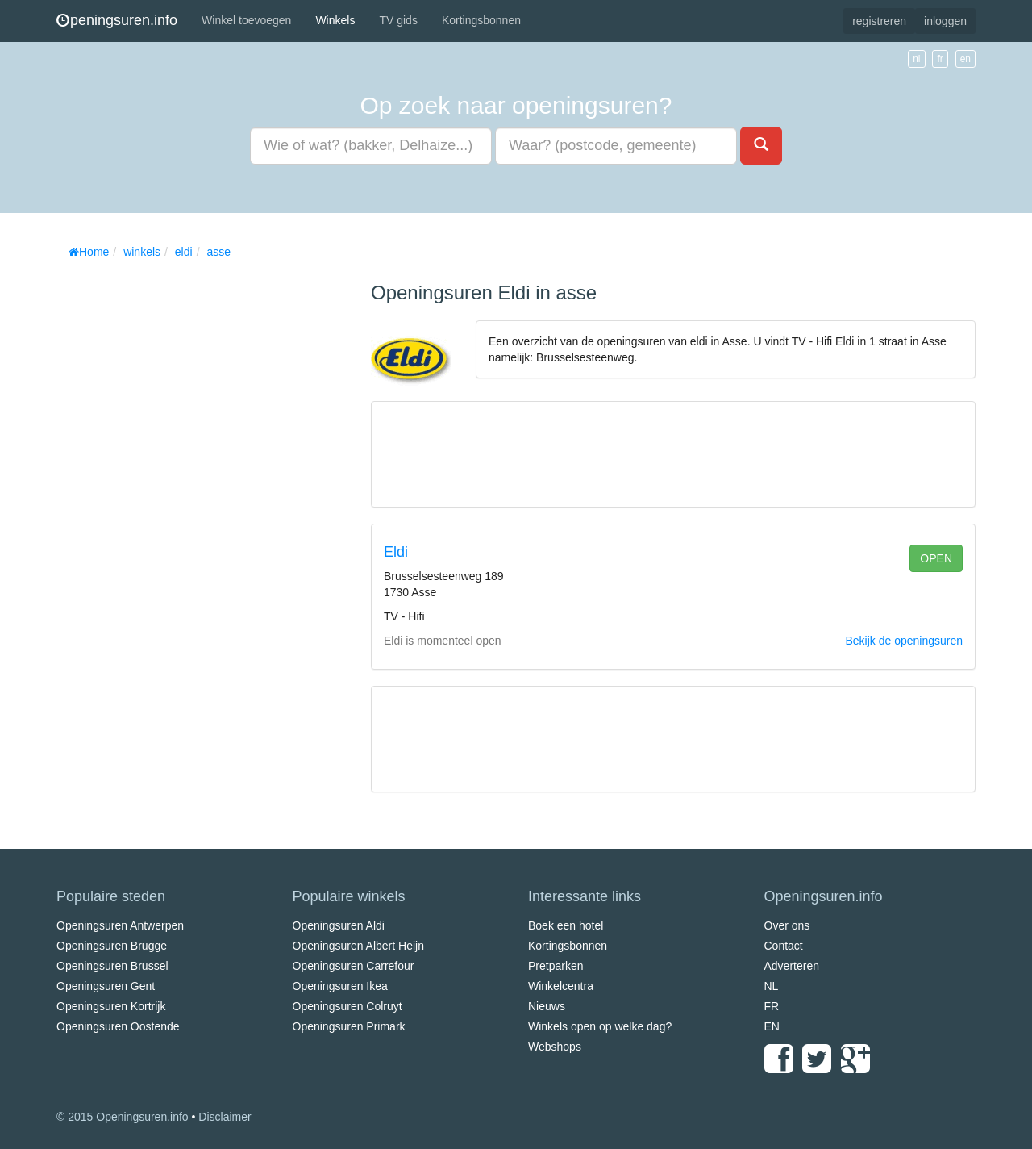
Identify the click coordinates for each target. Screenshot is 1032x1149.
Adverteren (791, 965)
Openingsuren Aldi (339, 925)
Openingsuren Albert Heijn (358, 945)
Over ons (787, 925)
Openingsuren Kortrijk (110, 1006)
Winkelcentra (560, 986)
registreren (879, 21)
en (965, 59)
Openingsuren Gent (105, 986)
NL (771, 986)
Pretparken (555, 965)
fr (940, 59)
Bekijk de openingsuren (904, 640)
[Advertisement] (177, 508)
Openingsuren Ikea (340, 986)
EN (772, 1026)
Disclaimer (224, 1116)
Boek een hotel (565, 925)
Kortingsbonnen (481, 20)
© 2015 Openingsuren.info (122, 1116)
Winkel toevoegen (246, 20)
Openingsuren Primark (349, 1026)
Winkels (335, 20)
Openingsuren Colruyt (347, 1006)
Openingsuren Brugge (111, 945)
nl (916, 59)
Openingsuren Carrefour (353, 965)
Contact (783, 945)
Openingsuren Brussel (112, 965)
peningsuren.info (116, 20)
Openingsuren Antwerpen (120, 925)
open (936, 558)
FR (772, 1006)
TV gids (398, 20)
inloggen (945, 21)
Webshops (554, 1046)
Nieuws (546, 1006)
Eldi (396, 552)
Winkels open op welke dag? (600, 1026)
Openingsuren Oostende (118, 1026)
